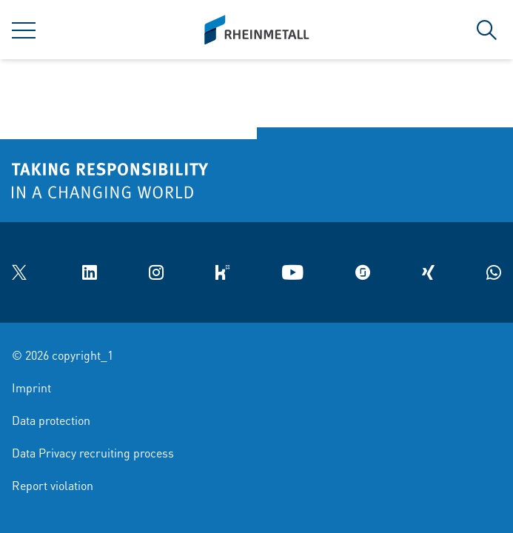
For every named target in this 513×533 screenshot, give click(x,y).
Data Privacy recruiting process (93, 452)
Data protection (51, 420)
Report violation (52, 485)
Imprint (31, 387)
